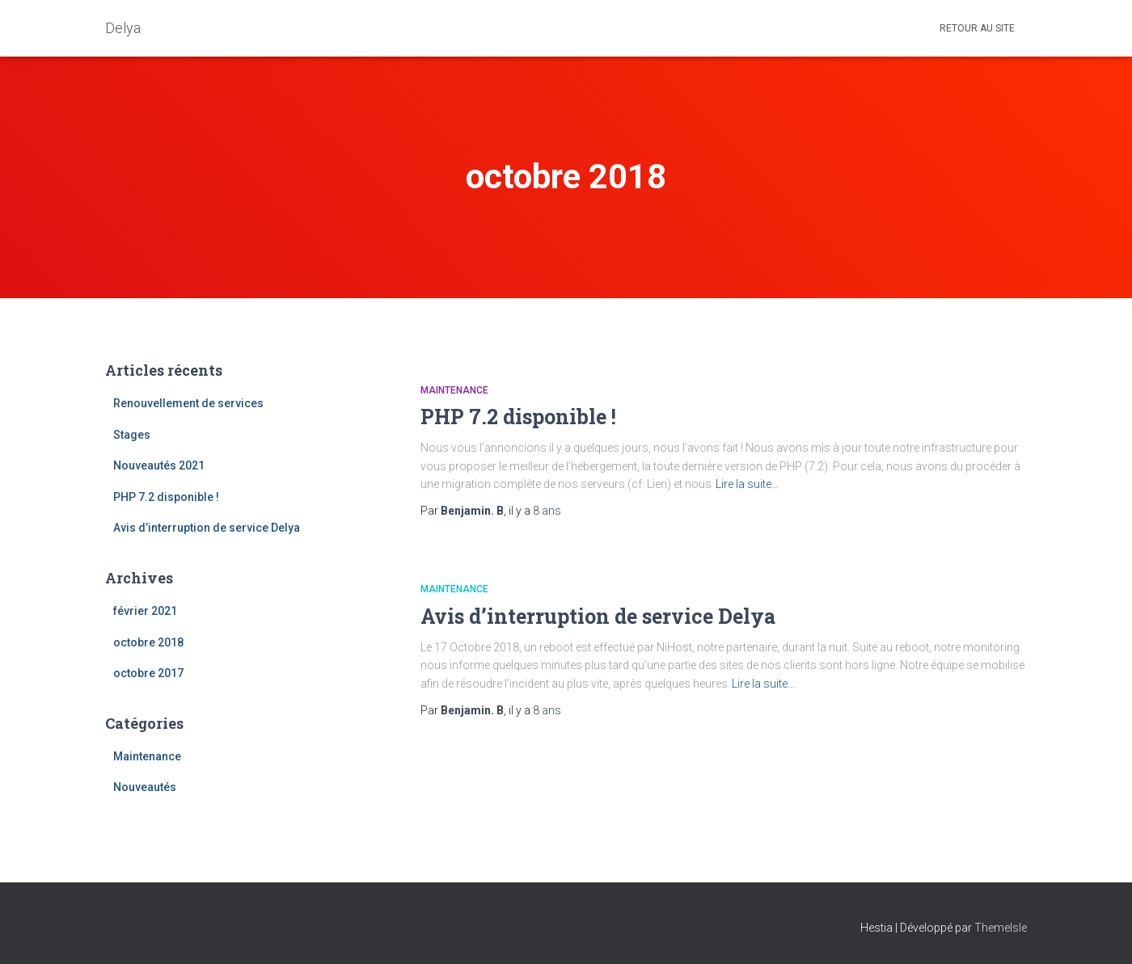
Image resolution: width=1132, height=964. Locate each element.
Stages (131, 434)
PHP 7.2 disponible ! (166, 496)
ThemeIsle (1000, 927)
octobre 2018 (148, 642)
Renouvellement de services (188, 403)
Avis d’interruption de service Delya (206, 527)
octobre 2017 (148, 673)
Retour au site (977, 28)
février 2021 (145, 610)
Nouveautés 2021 (159, 465)
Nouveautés (144, 787)
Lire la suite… (747, 484)
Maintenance (147, 756)
